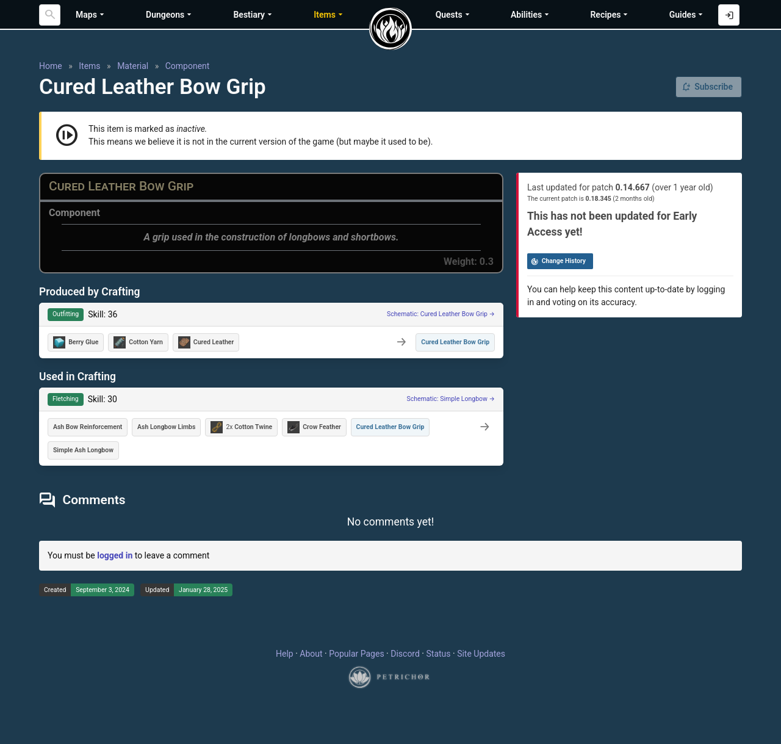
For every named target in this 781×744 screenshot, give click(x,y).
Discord (405, 654)
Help (284, 654)
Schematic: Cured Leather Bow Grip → (441, 314)
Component (187, 66)
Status (438, 654)
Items (89, 66)
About (311, 654)
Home (50, 66)
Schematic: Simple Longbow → (451, 399)
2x (241, 427)
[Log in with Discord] (729, 15)
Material (132, 66)
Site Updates (481, 654)
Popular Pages (356, 654)
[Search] (49, 15)
